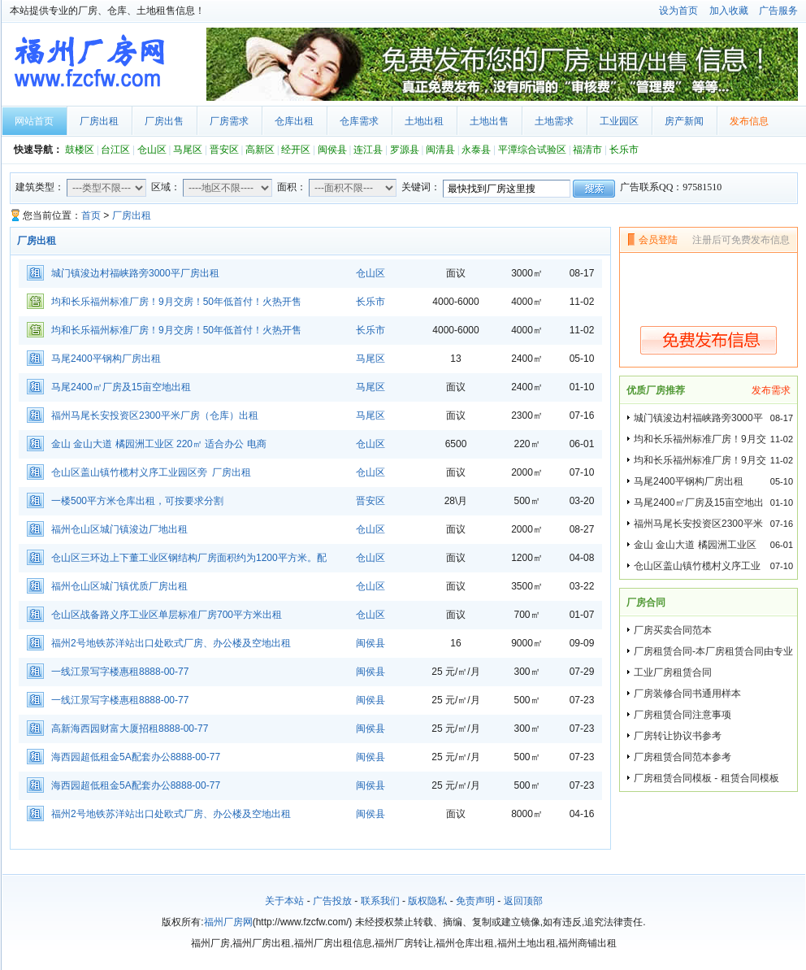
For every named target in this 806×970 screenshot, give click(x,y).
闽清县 (440, 149)
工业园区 (619, 121)
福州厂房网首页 (101, 64)
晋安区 (224, 149)
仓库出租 (294, 121)
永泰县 (476, 149)
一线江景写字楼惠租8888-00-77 (119, 671)
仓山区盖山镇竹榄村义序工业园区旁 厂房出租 (151, 472)
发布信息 (749, 121)
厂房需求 (229, 121)
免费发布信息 (708, 340)
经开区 (295, 149)
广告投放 (332, 901)
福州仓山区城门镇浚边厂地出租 (119, 529)
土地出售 (489, 121)
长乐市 (624, 149)
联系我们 (380, 901)
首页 (91, 215)
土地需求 (554, 121)
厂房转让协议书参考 (678, 736)
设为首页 (678, 10)
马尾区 (187, 149)
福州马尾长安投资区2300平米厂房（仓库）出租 (154, 415)
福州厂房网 (228, 922)
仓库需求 (359, 121)
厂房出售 (164, 121)
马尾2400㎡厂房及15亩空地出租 (121, 387)
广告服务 (778, 10)
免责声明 (475, 901)
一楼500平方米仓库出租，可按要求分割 (137, 501)
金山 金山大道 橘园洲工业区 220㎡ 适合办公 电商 (158, 444)
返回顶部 (523, 901)
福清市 (587, 149)
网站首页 (34, 121)
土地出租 (424, 121)
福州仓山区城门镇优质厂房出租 (119, 586)
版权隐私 (427, 901)
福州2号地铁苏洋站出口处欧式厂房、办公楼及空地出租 (171, 643)
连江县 (368, 149)
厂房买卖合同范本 (673, 630)
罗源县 (404, 149)
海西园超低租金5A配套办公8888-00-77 (135, 757)
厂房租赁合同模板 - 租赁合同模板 (706, 778)
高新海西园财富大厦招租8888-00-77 (129, 728)
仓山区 (152, 149)
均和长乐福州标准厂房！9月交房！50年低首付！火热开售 (176, 301)
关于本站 (284, 901)
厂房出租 (99, 121)
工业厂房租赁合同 (673, 672)
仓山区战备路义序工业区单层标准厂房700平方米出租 (166, 614)
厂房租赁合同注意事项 (682, 714)
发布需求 (771, 390)
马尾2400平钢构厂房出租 (106, 358)
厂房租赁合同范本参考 (682, 757)
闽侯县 (332, 149)
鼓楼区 (79, 149)
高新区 (260, 149)
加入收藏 (728, 10)
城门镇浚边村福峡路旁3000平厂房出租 (135, 273)
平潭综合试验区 (532, 149)
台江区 (115, 149)
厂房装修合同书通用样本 (687, 693)
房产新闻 (684, 121)
